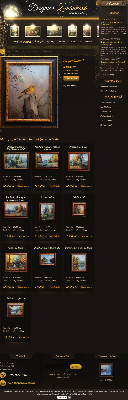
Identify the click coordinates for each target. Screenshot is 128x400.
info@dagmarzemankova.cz (21, 383)
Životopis (39, 41)
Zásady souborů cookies (83, 394)
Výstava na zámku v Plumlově (112, 62)
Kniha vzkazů (75, 41)
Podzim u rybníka (16, 298)
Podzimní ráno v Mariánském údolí (15, 147)
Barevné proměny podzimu (78, 247)
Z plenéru (61, 41)
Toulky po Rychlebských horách (47, 147)
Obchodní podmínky (108, 91)
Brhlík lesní (79, 197)
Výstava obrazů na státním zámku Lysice (111, 43)
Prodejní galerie (22, 41)
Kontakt (88, 41)
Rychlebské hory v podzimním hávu (15, 198)
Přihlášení (112, 3)
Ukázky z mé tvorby (108, 87)
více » (102, 55)
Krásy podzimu (15, 247)
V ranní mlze (47, 197)
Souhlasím (62, 397)
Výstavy (50, 41)
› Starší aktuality (107, 74)
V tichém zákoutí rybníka (47, 247)
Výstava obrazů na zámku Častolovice (111, 23)
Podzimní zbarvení (78, 146)
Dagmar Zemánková (13, 51)
